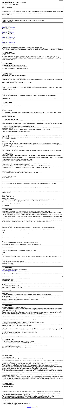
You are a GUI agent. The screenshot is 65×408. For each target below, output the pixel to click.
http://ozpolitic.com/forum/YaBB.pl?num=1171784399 (8, 42)
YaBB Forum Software (29, 407)
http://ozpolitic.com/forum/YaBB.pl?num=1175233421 (8, 37)
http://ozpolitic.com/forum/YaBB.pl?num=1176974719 (8, 32)
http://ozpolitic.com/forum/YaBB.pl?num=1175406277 (8, 27)
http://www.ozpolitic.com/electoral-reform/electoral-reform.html (9, 270)
